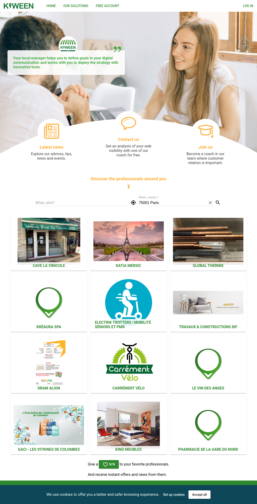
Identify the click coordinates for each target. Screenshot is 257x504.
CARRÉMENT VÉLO (128, 388)
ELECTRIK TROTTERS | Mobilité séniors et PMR (123, 324)
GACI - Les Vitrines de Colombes (49, 449)
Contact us (128, 139)
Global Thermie (208, 265)
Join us (205, 147)
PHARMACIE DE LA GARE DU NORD (208, 449)
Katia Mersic (128, 265)
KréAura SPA (48, 327)
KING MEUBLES (128, 449)
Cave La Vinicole (49, 265)
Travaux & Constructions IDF (208, 327)
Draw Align (49, 388)
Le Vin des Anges (208, 388)
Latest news (51, 147)
